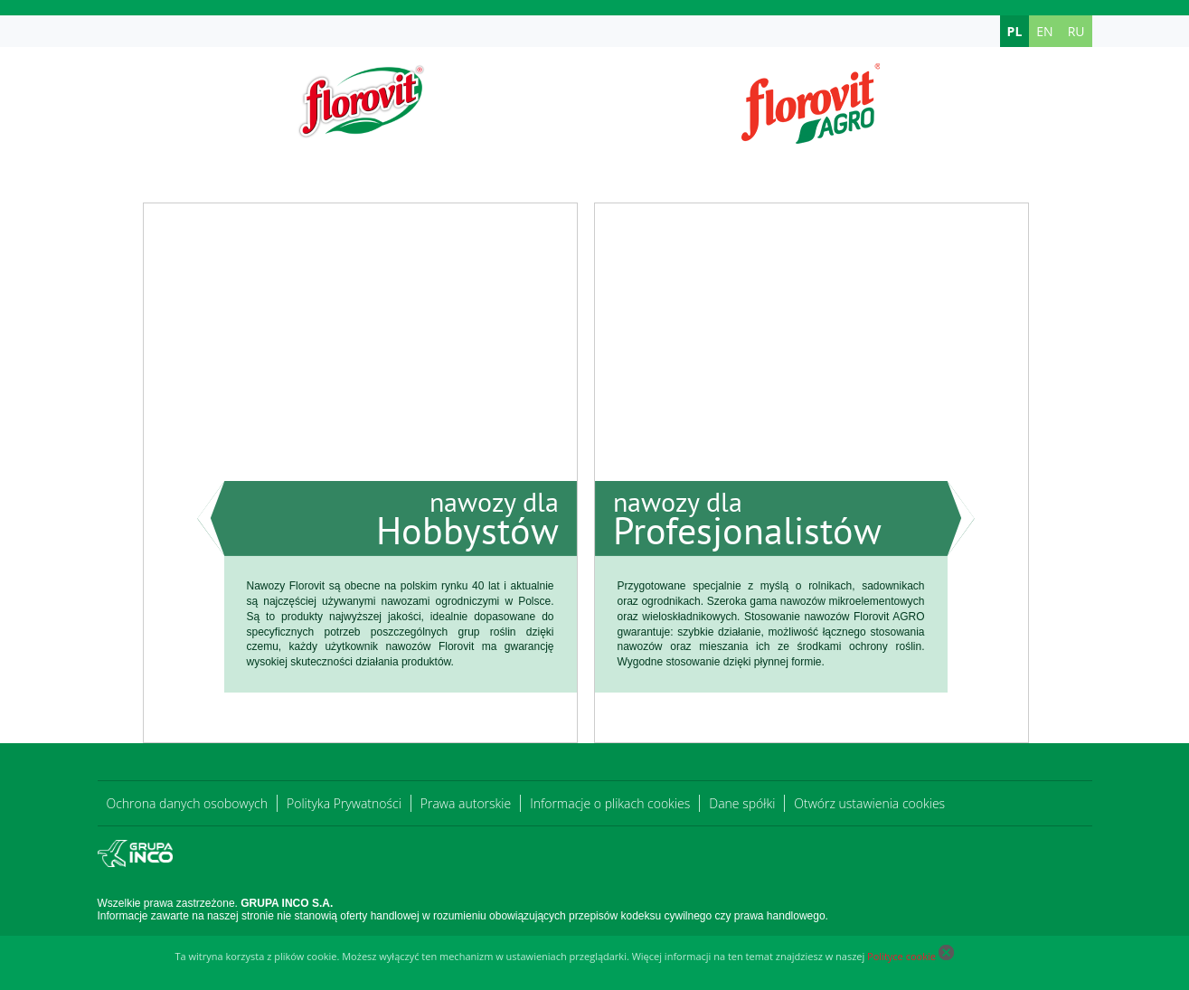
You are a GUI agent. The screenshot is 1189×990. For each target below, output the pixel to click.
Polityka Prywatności (344, 803)
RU (1076, 31)
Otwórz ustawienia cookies (869, 803)
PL (1015, 31)
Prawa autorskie (465, 803)
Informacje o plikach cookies (610, 803)
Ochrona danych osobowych (188, 803)
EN (1044, 31)
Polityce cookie (901, 956)
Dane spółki (742, 803)
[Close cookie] (946, 956)
